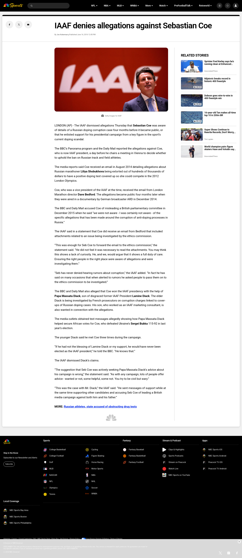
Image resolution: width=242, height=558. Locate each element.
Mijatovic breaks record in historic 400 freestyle (217, 80)
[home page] (13, 6)
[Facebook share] (9, 24)
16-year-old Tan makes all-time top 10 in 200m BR (220, 114)
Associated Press (211, 71)
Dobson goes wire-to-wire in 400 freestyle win (218, 97)
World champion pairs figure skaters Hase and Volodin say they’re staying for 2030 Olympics (219, 148)
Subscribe (9, 464)
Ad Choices (64, 539)
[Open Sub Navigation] (97, 5)
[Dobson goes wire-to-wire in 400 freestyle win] (192, 100)
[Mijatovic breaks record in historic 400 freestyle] (192, 83)
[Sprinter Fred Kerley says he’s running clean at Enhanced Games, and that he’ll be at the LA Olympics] (192, 66)
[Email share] (28, 24)
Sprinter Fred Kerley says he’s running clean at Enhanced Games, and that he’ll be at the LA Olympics (219, 62)
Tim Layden (208, 139)
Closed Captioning (25, 539)
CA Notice (105, 539)
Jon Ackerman (62, 35)
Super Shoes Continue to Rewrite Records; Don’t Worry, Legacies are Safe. (219, 131)
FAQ (34, 539)
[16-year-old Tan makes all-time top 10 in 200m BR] (192, 117)
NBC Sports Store (44, 539)
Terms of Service (116, 539)
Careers (14, 539)
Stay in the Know (10, 453)
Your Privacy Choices (93, 539)
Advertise (6, 539)
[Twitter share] (19, 24)
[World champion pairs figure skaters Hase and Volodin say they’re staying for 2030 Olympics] (192, 151)
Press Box (55, 539)
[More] (219, 6)
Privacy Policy (75, 539)
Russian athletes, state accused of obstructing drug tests (100, 406)
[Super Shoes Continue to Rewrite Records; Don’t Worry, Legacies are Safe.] (192, 134)
